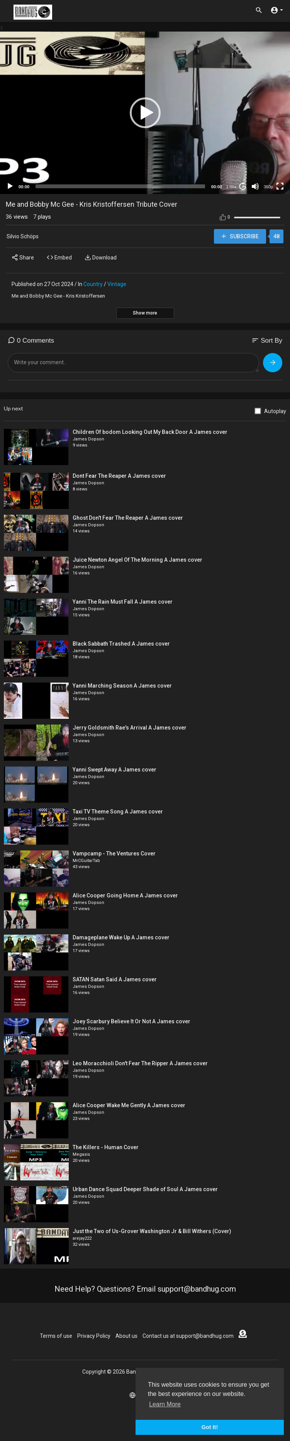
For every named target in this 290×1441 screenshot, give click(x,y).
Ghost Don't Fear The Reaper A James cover (128, 518)
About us (126, 1336)
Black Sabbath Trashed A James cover (121, 644)
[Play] (10, 186)
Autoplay (275, 411)
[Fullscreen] (280, 186)
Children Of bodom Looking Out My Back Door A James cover (150, 432)
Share (23, 257)
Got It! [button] (210, 1427)
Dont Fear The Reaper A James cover (119, 476)
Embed (59, 257)
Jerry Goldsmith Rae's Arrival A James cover (130, 728)
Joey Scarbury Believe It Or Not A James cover (131, 1021)
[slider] (120, 186)
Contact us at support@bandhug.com (188, 1336)
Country (93, 284)
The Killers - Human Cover (106, 1147)
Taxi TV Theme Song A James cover (118, 811)
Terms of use (56, 1336)
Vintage (116, 284)
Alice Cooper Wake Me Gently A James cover (129, 1105)
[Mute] (255, 186)
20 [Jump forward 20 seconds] (243, 186)
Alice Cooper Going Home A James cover (125, 895)
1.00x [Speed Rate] (231, 186)
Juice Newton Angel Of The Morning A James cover (137, 560)
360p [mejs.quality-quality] (268, 186)
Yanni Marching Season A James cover (122, 686)
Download (101, 257)
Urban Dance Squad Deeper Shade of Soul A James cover (145, 1189)
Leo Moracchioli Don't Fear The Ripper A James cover (140, 1063)
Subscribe (239, 236)
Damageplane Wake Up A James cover (121, 937)
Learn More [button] (165, 1404)
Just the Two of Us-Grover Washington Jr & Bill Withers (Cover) (152, 1231)
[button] (145, 112)
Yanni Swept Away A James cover (114, 770)
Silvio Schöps (23, 236)
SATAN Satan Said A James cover (115, 979)
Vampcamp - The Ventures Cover (114, 853)
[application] (145, 113)
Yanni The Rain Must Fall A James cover (123, 602)
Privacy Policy (93, 1336)
